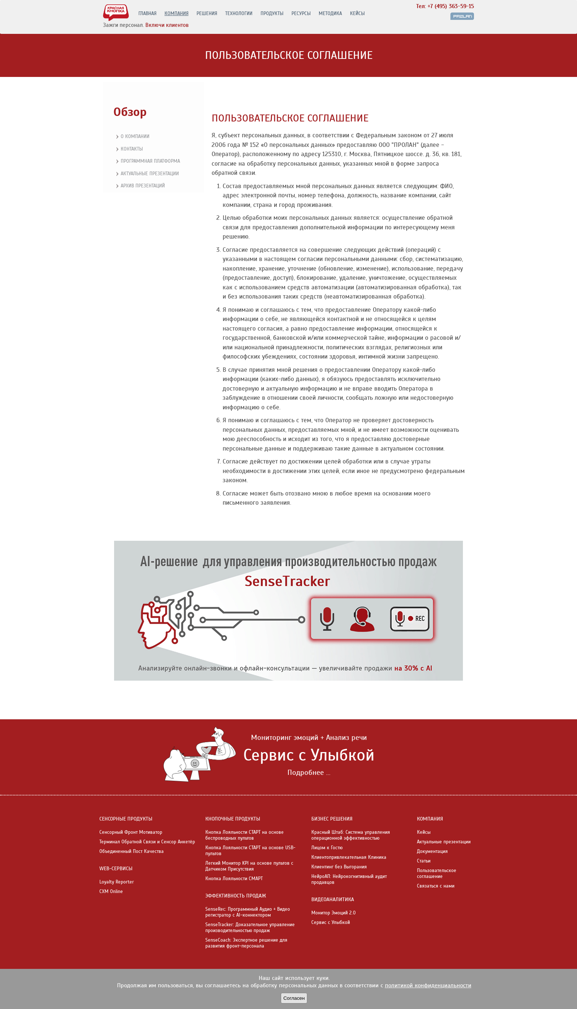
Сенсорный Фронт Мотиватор (130, 832)
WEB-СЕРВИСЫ (115, 868)
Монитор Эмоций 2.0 (333, 913)
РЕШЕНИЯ (207, 14)
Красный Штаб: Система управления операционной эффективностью (350, 835)
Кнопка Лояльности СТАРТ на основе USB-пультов (250, 851)
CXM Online (111, 892)
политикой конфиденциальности (428, 985)
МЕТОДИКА (330, 14)
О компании (131, 137)
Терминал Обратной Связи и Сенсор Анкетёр (147, 842)
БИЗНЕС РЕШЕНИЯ (332, 819)
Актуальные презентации (146, 174)
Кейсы (424, 832)
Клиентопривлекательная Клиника (348, 857)
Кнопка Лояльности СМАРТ (234, 879)
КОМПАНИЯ (176, 14)
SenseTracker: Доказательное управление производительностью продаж (250, 928)
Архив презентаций (139, 186)
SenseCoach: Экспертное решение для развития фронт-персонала (246, 943)
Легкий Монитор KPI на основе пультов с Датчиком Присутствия (249, 866)
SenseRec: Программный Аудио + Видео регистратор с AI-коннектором (247, 912)
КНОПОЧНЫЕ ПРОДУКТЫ (232, 819)
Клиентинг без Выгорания (339, 867)
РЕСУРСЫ (301, 14)
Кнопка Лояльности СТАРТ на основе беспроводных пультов (244, 835)
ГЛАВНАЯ (147, 14)
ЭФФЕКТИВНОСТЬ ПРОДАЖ (235, 896)
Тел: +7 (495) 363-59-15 (445, 6)
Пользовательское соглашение (436, 873)
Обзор (129, 112)
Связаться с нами (435, 886)
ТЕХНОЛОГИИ (238, 14)
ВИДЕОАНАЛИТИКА (332, 899)
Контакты (128, 149)
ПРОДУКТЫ (272, 14)
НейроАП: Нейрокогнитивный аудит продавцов (349, 879)
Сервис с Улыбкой (330, 922)
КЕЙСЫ (357, 14)
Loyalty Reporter (116, 882)
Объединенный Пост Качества (131, 851)
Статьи (424, 861)
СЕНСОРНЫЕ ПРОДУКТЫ (125, 819)
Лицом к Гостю (327, 848)
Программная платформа (147, 161)
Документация (432, 851)
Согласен (294, 998)
